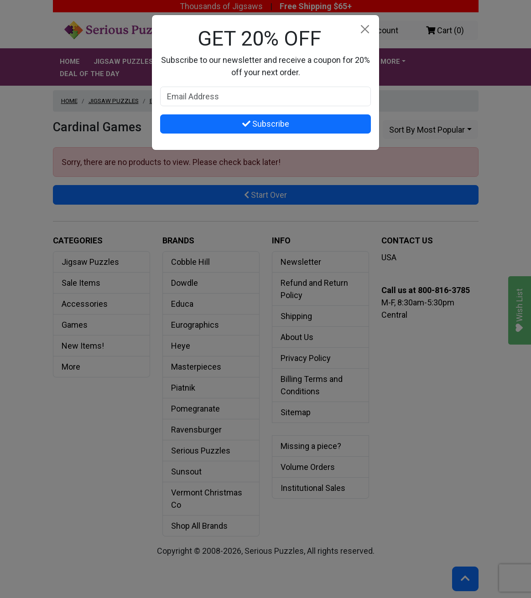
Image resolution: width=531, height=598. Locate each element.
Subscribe (265, 124)
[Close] (365, 29)
